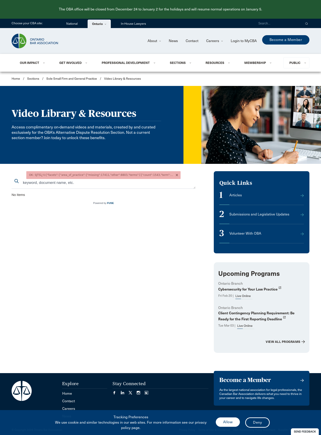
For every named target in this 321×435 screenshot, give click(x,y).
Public (294, 63)
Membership (255, 63)
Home (16, 79)
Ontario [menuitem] (99, 24)
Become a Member (286, 40)
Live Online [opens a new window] (243, 296)
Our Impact (29, 63)
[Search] (278, 23)
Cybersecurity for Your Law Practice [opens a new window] (250, 289)
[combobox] (103, 183)
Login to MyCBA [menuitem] (244, 41)
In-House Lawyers (133, 24)
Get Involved (70, 63)
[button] (306, 23)
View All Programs (283, 342)
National (72, 24)
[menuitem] (34, 63)
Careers (214, 41)
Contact (192, 41)
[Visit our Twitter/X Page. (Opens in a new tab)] (133, 391)
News (173, 41)
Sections (178, 63)
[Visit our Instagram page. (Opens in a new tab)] (141, 391)
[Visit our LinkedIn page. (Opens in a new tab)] (125, 391)
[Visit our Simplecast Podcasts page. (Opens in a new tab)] (146, 391)
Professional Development (126, 63)
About (154, 41)
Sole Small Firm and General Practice (71, 79)
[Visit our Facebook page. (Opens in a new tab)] (117, 391)
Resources (215, 63)
